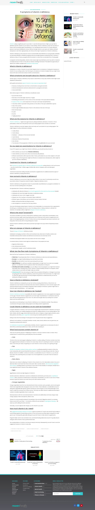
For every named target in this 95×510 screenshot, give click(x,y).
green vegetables (25, 315)
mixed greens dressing (50, 401)
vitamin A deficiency (45, 428)
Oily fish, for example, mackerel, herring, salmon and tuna (23, 349)
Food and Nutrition (63, 2)
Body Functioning (40, 492)
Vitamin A (12, 44)
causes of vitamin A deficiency (33, 428)
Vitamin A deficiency (15, 121)
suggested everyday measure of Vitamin (22, 411)
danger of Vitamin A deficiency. (38, 209)
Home (31, 2)
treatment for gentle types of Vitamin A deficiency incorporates (27, 165)
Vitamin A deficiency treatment (17, 294)
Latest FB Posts (67, 61)
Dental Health (37, 2)
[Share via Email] (42, 436)
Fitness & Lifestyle (40, 495)
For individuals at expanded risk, (17, 325)
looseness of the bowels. (32, 63)
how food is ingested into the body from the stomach (42, 191)
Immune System (46, 2)
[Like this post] (37, 436)
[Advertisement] (74, 73)
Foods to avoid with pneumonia (17, 462)
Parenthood (54, 2)
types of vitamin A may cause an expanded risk (33, 83)
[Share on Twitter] (40, 436)
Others (72, 2)
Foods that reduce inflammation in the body (35, 463)
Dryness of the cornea (17, 101)
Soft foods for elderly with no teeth (78, 42)
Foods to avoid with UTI (78, 50)
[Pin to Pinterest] (41, 436)
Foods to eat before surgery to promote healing (52, 463)
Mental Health (39, 489)
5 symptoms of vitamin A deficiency (17, 428)
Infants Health (39, 486)
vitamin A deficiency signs (16, 430)
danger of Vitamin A (19, 231)
